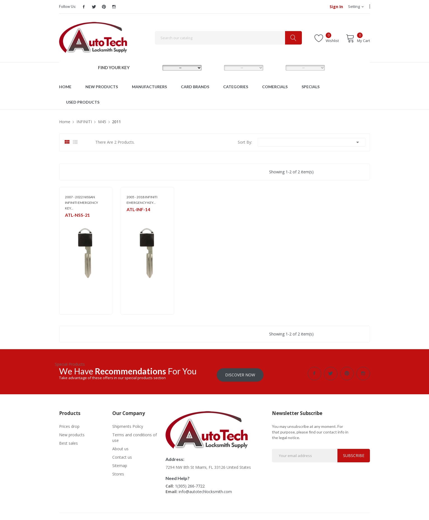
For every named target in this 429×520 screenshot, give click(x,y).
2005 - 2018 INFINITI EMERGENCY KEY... (142, 200)
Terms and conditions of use (134, 436)
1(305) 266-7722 (190, 484)
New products (72, 433)
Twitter (94, 6)
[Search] (228, 38)
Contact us (122, 455)
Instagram (114, 6)
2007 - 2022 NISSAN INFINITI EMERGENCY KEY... (81, 202)
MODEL (216, 67)
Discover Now (240, 373)
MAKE (153, 67)
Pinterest (104, 6)
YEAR (276, 67)
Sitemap (119, 464)
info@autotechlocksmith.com (205, 490)
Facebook (83, 6)
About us (120, 447)
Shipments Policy (127, 425)
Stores (118, 472)
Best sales (68, 441)
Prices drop (69, 425)
